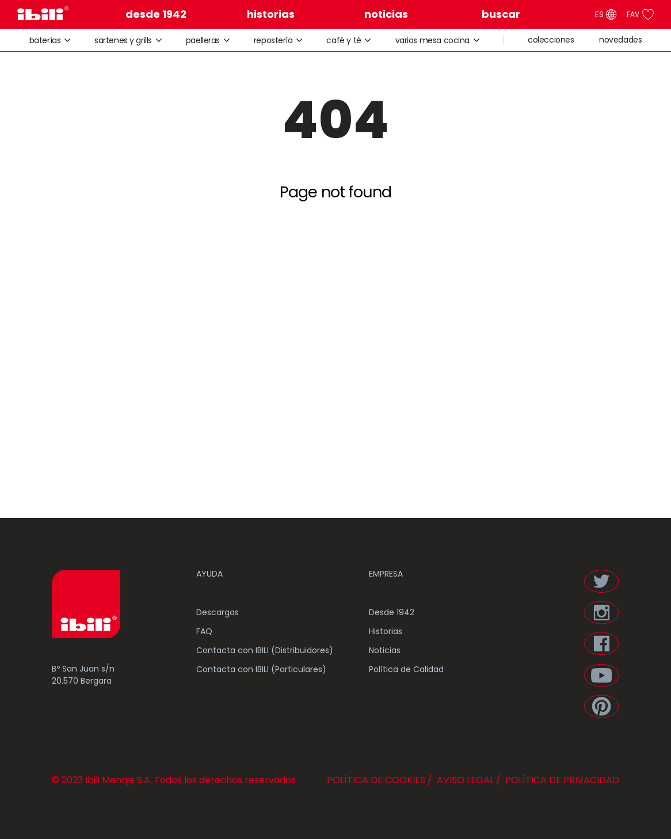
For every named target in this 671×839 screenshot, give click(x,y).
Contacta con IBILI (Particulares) (261, 669)
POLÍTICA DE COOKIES (376, 780)
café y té (348, 40)
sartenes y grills (128, 40)
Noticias (385, 650)
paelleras (208, 40)
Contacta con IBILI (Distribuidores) (264, 650)
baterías (50, 40)
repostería (278, 40)
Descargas (217, 612)
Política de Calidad (406, 669)
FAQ (204, 631)
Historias (385, 631)
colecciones (551, 40)
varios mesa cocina (437, 40)
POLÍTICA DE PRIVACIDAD (561, 780)
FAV (640, 14)
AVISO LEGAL (464, 780)
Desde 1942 (391, 612)
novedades (620, 40)
